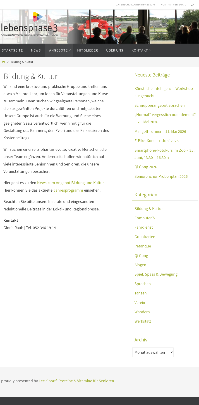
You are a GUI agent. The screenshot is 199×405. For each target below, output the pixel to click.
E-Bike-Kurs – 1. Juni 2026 (156, 140)
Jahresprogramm (68, 190)
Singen (140, 264)
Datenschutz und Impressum (135, 4)
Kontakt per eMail (173, 4)
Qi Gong (141, 255)
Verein (139, 302)
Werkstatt (142, 321)
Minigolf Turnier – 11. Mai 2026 (160, 131)
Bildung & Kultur (148, 208)
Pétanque (142, 246)
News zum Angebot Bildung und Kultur (70, 182)
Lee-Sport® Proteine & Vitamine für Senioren (76, 380)
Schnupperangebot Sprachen (159, 105)
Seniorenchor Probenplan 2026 (161, 176)
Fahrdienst (143, 227)
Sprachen (142, 283)
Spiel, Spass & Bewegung (155, 274)
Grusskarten (144, 236)
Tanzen (140, 293)
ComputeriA (144, 217)
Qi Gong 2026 (145, 166)
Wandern (142, 311)
